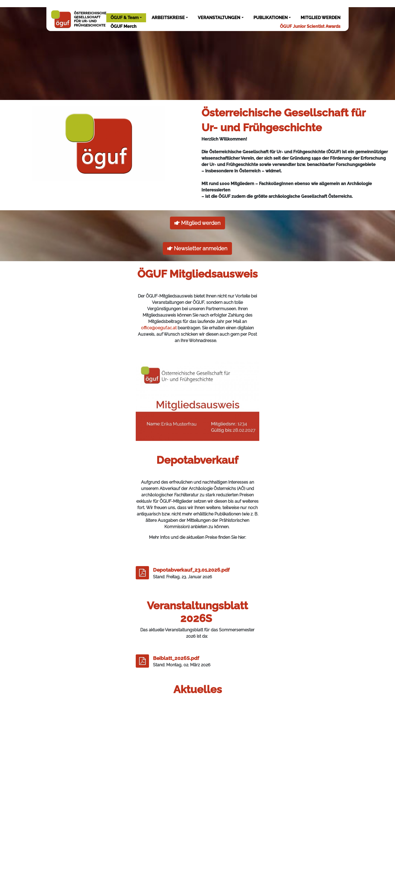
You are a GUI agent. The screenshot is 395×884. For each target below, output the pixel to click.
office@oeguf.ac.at (159, 327)
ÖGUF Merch (124, 26)
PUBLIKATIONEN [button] (270, 17)
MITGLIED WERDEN (320, 17)
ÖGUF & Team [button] (125, 17)
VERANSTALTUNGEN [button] (219, 17)
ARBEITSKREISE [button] (168, 17)
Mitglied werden (197, 223)
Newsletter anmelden (197, 248)
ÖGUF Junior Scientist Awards (310, 26)
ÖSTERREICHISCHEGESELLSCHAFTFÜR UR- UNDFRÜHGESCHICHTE (78, 19)
